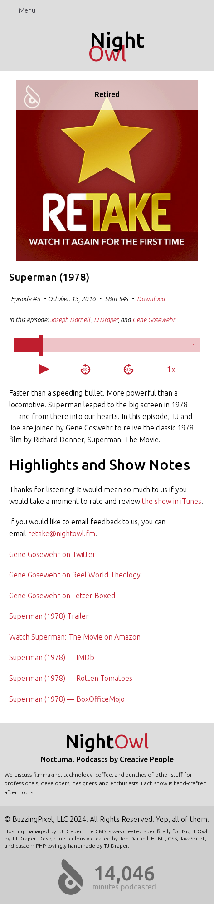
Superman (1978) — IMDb (51, 657)
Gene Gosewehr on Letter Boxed (62, 595)
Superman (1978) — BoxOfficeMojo (67, 699)
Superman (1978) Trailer (49, 616)
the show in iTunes (171, 501)
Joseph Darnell (70, 319)
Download (151, 299)
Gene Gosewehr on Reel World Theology (75, 575)
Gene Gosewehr (153, 319)
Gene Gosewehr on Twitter (52, 554)
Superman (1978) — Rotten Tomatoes (70, 678)
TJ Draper (105, 319)
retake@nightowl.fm (61, 533)
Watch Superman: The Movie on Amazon (75, 637)
